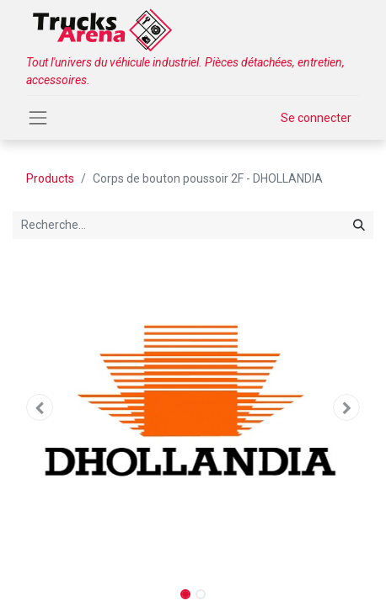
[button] (40, 407)
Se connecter (316, 118)
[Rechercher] (359, 225)
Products (50, 178)
